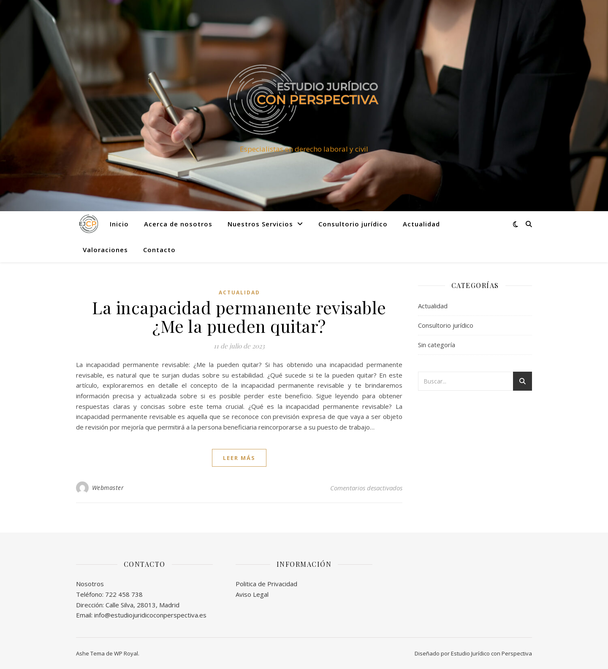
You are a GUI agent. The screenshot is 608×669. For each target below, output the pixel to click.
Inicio (119, 224)
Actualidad (421, 224)
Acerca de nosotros (178, 224)
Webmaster (108, 488)
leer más (239, 458)
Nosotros (90, 583)
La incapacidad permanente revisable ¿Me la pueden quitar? (239, 316)
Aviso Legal (252, 594)
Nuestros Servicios (260, 224)
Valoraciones (105, 249)
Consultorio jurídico (353, 224)
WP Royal (126, 653)
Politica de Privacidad (266, 583)
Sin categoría (436, 344)
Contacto (159, 249)
